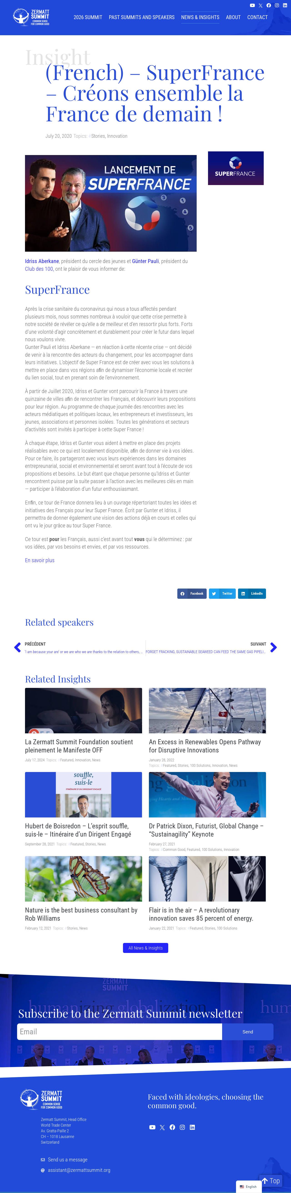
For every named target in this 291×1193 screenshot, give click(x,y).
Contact (257, 17)
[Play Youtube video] (111, 203)
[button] (192, 594)
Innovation (117, 136)
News (96, 760)
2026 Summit (88, 17)
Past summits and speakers (142, 17)
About (233, 17)
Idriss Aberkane (42, 261)
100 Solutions (200, 765)
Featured (66, 760)
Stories (98, 136)
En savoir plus (40, 560)
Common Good (174, 849)
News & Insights (200, 17)
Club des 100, (39, 269)
